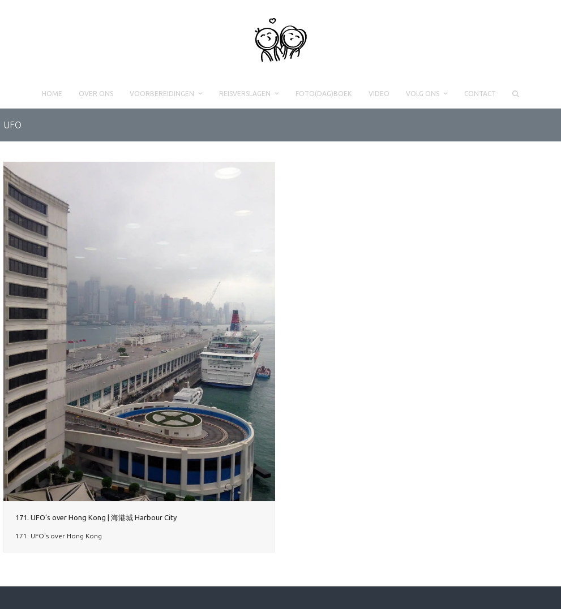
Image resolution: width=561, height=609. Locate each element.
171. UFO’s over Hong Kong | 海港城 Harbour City (96, 517)
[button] (515, 94)
